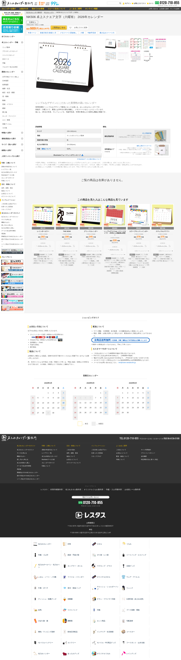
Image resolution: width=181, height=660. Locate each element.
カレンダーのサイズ (7, 178)
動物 (3, 100)
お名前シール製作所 (132, 489)
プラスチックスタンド (10, 51)
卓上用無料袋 (146, 133)
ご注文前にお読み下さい (9, 204)
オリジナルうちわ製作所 (93, 489)
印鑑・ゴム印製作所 (114, 489)
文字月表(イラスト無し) (10, 77)
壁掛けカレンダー (8, 72)
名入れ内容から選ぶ (7, 228)
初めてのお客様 (38, 9)
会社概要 (144, 456)
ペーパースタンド (8, 55)
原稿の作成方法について (9, 166)
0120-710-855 (169, 2)
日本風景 (5, 81)
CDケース (5, 59)
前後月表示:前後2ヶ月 (48, 33)
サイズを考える (6, 219)
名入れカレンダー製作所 (34, 12)
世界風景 (5, 85)
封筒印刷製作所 (56, 489)
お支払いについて (7, 193)
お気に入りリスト (139, 3)
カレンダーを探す (9, 9)
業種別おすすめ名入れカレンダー (12, 236)
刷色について (46, 149)
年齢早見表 (92, 33)
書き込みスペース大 (107, 33)
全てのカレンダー (8, 36)
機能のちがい (5, 222)
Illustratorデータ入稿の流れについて (89, 159)
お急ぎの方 (23, 9)
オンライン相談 (91, 9)
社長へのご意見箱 (7, 206)
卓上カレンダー (49, 12)
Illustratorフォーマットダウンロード (67, 155)
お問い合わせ (153, 9)
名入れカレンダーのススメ (9, 217)
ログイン (127, 3)
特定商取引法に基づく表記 (149, 459)
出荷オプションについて (45, 251)
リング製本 (6, 47)
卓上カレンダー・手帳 (10, 42)
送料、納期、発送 (7, 188)
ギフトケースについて (8, 196)
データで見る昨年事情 (8, 231)
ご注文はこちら (58, 28)
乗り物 (4, 112)
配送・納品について (122, 456)
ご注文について (121, 450)
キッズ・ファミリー (9, 116)
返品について (5, 191)
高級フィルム (7, 124)
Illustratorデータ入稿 (7, 175)
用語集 (3, 233)
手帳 (3, 63)
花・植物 (5, 96)
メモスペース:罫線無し (68, 33)
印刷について (5, 181)
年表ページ (32, 33)
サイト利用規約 (146, 450)
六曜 (82, 33)
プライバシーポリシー (148, 453)
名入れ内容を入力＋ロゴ (9, 172)
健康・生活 (6, 88)
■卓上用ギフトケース (144, 146)
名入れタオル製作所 (73, 489)
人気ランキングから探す (11, 156)
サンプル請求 (174, 9)
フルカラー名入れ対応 (10, 67)
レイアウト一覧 (6, 169)
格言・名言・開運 (8, 92)
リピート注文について (56, 9)
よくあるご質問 (75, 9)
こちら (144, 149)
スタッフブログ (6, 209)
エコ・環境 (6, 120)
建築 (3, 108)
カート (150, 3)
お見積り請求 (164, 9)
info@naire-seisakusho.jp (127, 362)
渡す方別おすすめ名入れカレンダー (28, 475)
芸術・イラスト (7, 104)
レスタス (44, 489)
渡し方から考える (7, 225)
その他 (4, 128)
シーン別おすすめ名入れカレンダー (28, 479)
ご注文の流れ (71, 450)
